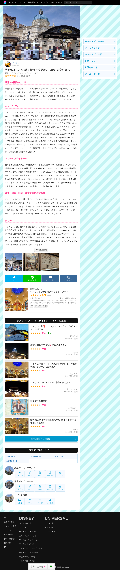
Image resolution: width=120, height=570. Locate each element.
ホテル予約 (44, 2)
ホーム (6, 518)
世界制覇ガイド (33, 2)
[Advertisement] (99, 20)
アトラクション (92, 48)
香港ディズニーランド (28, 532)
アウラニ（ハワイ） (27, 544)
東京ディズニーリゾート (17, 2)
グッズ (60, 473)
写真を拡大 (41, 250)
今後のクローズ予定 (27, 561)
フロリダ (22, 527)
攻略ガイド (11, 457)
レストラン (90, 61)
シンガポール (50, 532)
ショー (29, 473)
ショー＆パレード (93, 54)
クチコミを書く (10, 526)
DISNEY (26, 518)
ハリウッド (49, 523)
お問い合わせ (9, 539)
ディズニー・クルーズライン (30, 548)
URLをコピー (68, 278)
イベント (50, 473)
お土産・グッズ (92, 74)
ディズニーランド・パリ (28, 540)
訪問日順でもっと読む (40, 439)
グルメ (40, 473)
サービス (50, 501)
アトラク (19, 473)
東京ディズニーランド (24, 468)
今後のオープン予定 (27, 557)
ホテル (19, 501)
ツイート (14, 278)
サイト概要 (8, 534)
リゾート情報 (20, 495)
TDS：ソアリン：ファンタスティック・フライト (23, 73)
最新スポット (12, 461)
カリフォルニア (25, 523)
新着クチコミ (36, 457)
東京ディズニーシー (23, 481)
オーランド (49, 527)
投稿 (52, 2)
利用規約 (7, 543)
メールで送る (50, 278)
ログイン (59, 2)
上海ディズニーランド (28, 536)
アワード (7, 530)
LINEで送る (32, 278)
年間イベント (91, 67)
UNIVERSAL (56, 518)
